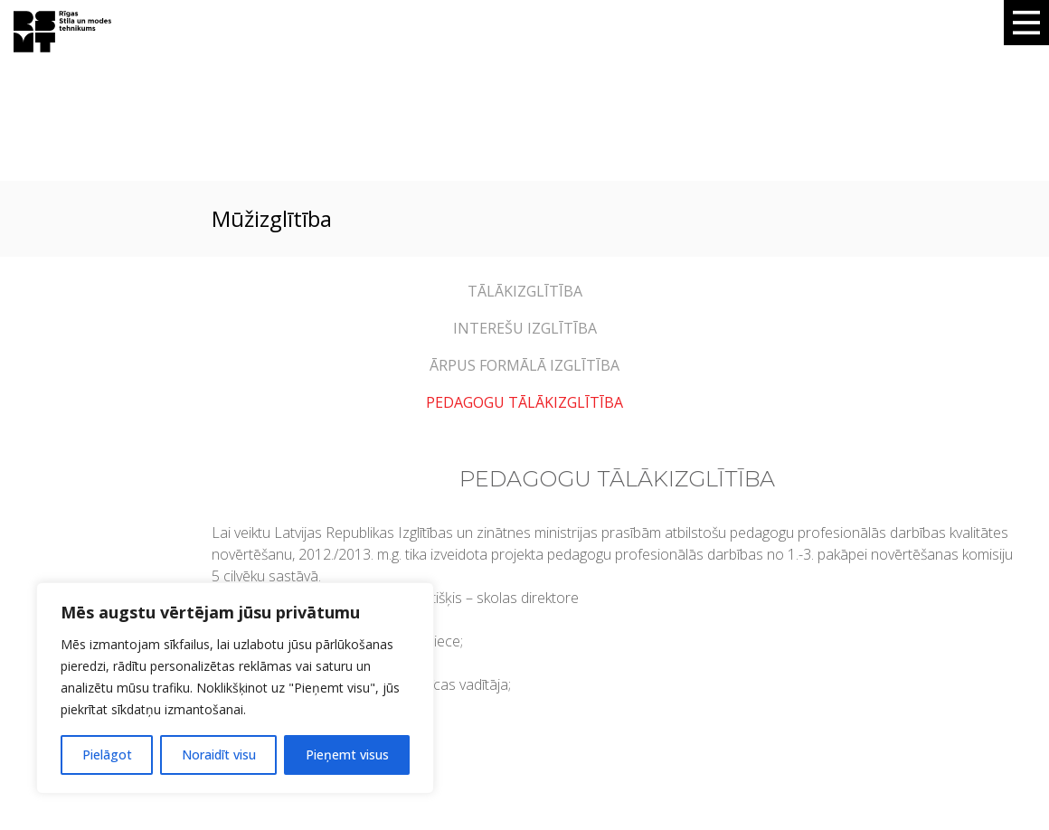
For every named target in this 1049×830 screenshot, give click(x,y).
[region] (235, 688)
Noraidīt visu (219, 754)
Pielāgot (107, 754)
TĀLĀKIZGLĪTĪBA (525, 291)
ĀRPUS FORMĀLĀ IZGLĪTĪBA (524, 365)
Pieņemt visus (347, 754)
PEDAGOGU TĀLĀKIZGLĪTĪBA (524, 402)
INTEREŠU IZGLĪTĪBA (525, 328)
